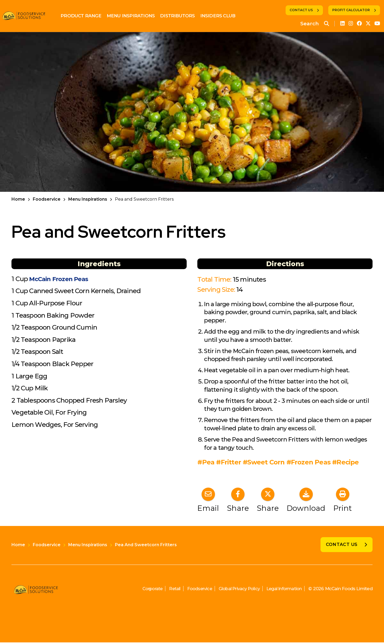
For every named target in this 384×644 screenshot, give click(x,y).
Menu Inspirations (135, 16)
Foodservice (47, 199)
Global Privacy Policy (234, 590)
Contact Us (301, 10)
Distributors (181, 16)
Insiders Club (221, 16)
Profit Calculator (351, 10)
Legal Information (282, 590)
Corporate (143, 590)
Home (18, 199)
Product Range (85, 16)
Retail (166, 590)
